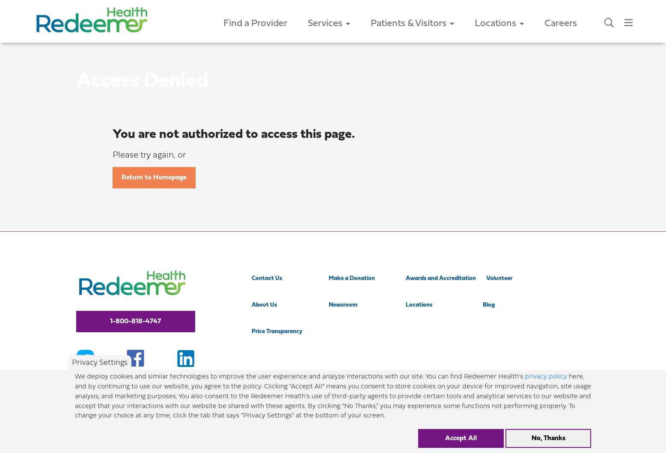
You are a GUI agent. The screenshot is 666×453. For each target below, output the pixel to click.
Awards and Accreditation (441, 278)
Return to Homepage (154, 177)
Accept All (461, 443)
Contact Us (267, 278)
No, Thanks (548, 443)
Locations (499, 24)
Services (329, 24)
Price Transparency (277, 331)
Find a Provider (255, 24)
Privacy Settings (100, 368)
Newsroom (343, 305)
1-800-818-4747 (135, 321)
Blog (489, 305)
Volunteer (499, 278)
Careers (560, 24)
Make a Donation (352, 278)
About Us (264, 305)
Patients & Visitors (412, 24)
